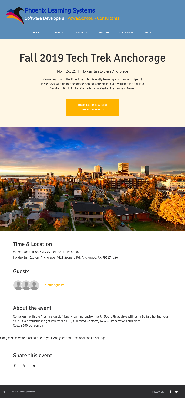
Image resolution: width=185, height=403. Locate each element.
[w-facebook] (171, 392)
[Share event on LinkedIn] (33, 365)
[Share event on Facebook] (15, 365)
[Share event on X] (24, 365)
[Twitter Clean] (176, 392)
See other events (93, 109)
